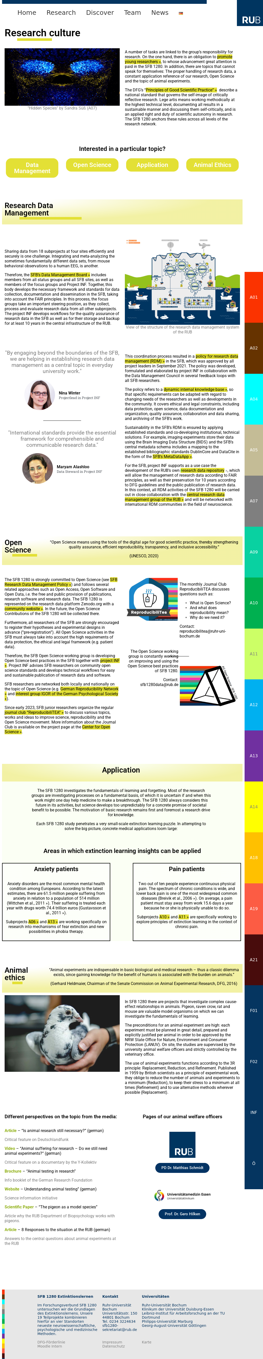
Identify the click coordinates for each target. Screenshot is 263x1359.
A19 (254, 908)
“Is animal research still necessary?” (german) (62, 1130)
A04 (254, 399)
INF (253, 1112)
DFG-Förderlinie (51, 1342)
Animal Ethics (212, 165)
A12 (254, 704)
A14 (254, 806)
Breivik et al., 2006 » (177, 898)
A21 (254, 959)
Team (132, 12)
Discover (100, 12)
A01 (254, 297)
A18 (254, 857)
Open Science (92, 165)
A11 (254, 654)
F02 (254, 1061)
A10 (254, 602)
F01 (254, 1010)
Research (61, 12)
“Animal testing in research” (51, 1171)
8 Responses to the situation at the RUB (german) (65, 1229)
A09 (254, 552)
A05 (254, 450)
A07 (254, 501)
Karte (146, 1342)
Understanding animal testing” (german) (60, 1189)
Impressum (112, 1342)
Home (26, 12)
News (160, 12)
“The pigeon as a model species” (68, 1207)
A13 (254, 755)
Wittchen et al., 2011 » (28, 903)
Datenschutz (113, 1346)
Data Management (32, 168)
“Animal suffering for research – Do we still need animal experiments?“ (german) (56, 1151)
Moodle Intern (49, 1346)
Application (152, 165)
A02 (254, 348)
